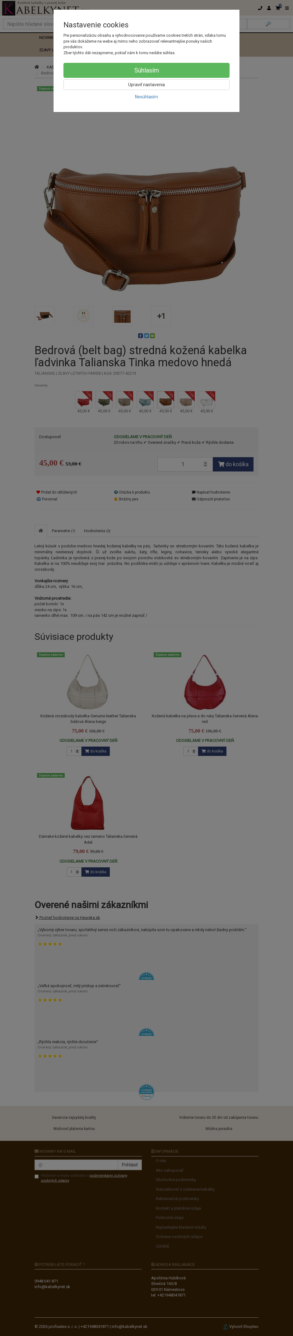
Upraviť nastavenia (146, 84)
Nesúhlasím (146, 96)
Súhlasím (146, 70)
